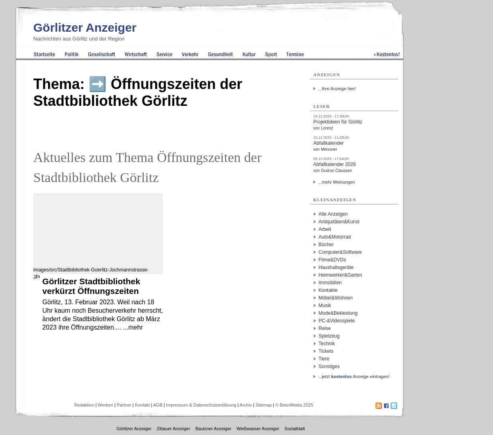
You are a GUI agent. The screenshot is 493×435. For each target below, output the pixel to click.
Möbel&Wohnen (336, 298)
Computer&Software (340, 252)
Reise (325, 328)
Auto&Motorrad (335, 237)
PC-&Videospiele (337, 321)
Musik (325, 305)
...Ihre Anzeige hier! (337, 89)
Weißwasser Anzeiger (258, 428)
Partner (124, 405)
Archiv (245, 405)
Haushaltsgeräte (336, 267)
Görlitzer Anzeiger (84, 27)
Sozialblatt (294, 428)
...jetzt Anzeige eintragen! (354, 376)
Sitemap (264, 405)
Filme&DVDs (332, 260)
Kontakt (142, 405)
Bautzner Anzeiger (213, 428)
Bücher (326, 245)
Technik (327, 344)
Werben (105, 405)
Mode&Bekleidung (338, 313)
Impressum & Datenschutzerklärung (201, 405)
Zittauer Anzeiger (173, 428)
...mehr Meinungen (336, 182)
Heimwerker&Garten (340, 275)
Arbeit (325, 229)
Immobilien (330, 283)
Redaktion (84, 405)
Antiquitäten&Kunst (339, 222)
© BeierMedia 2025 (294, 405)
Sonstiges (329, 366)
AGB (157, 405)
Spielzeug (329, 336)
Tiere (324, 359)
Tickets (326, 351)
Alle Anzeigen (333, 214)
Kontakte (328, 290)
